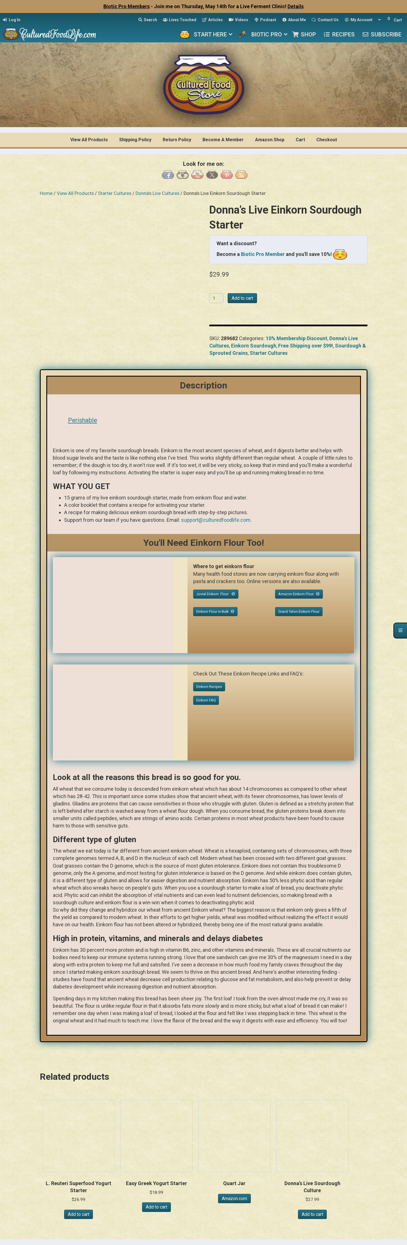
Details (296, 6)
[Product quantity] (216, 298)
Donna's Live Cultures (157, 193)
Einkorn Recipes (209, 687)
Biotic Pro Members (126, 6)
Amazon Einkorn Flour (299, 594)
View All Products (75, 193)
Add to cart (242, 298)
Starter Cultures (114, 193)
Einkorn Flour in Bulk (215, 611)
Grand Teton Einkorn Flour (298, 611)
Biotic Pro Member (263, 254)
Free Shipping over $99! (305, 346)
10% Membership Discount (296, 338)
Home (46, 193)
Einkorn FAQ (206, 700)
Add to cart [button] (78, 1214)
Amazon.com (234, 1198)
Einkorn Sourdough (253, 346)
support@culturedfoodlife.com (216, 520)
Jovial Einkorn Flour (215, 594)
